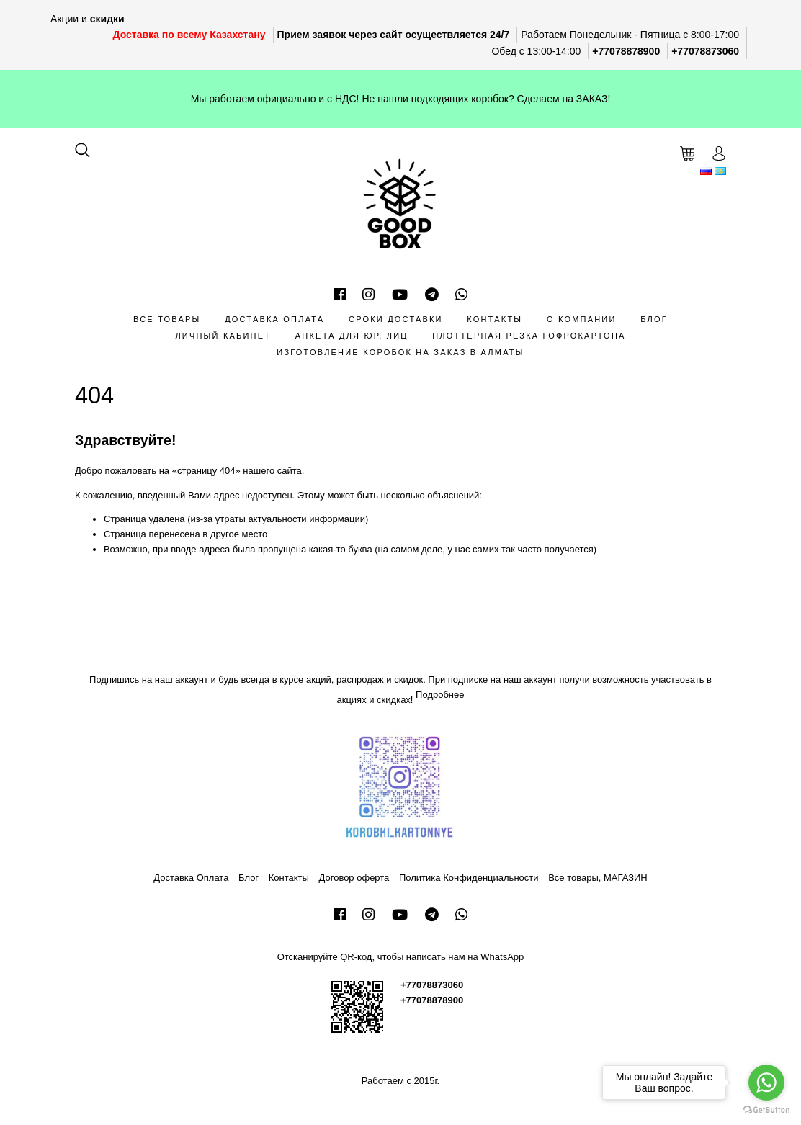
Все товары (166, 319)
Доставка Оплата (274, 319)
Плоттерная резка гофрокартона (528, 335)
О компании (582, 319)
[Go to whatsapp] (766, 1083)
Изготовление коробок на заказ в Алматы (400, 352)
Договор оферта (354, 877)
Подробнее (440, 694)
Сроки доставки (396, 319)
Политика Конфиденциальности (469, 877)
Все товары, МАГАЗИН (598, 877)
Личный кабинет (223, 335)
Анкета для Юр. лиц (351, 335)
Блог (654, 319)
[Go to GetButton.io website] (766, 1110)
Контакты (494, 319)
